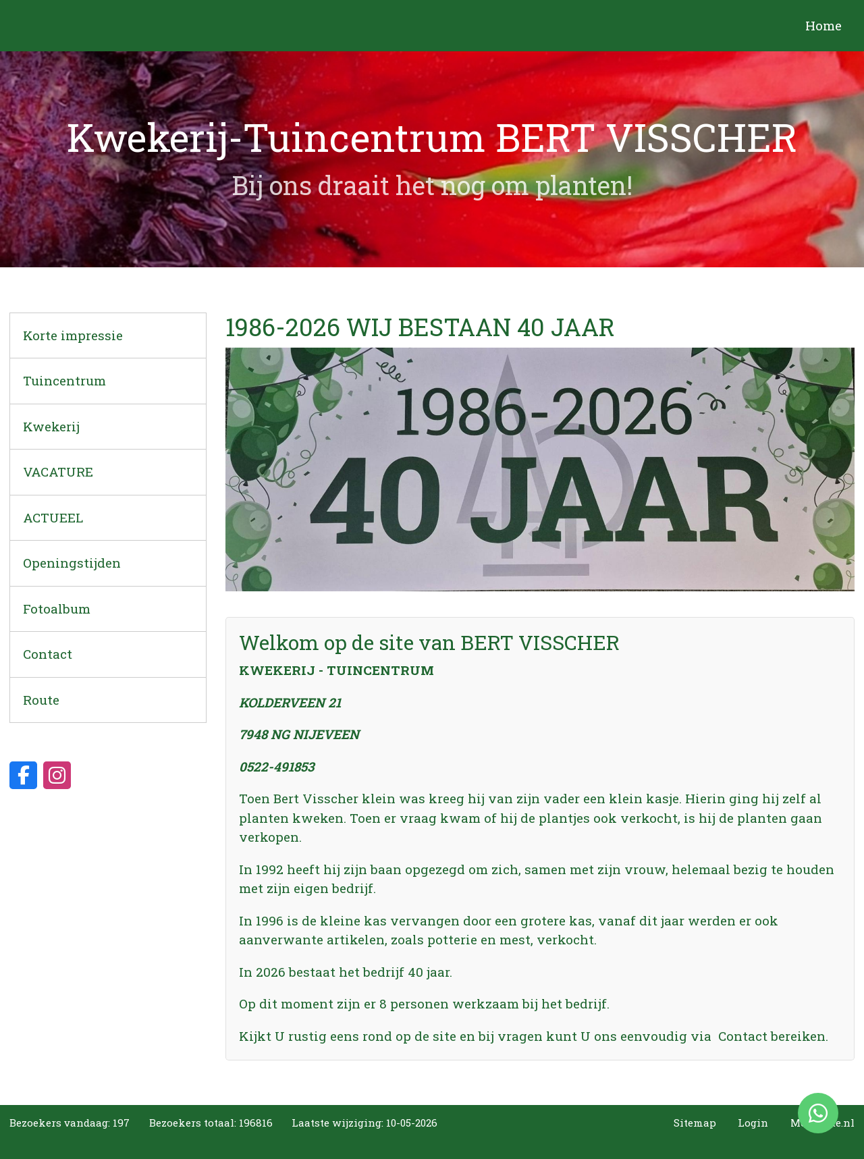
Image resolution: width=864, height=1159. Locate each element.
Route (41, 699)
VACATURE (58, 471)
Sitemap (695, 1122)
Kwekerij (51, 426)
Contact (47, 653)
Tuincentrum (64, 380)
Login (753, 1122)
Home (823, 25)
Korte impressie (73, 335)
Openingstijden (72, 562)
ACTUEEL (53, 517)
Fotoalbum (56, 608)
